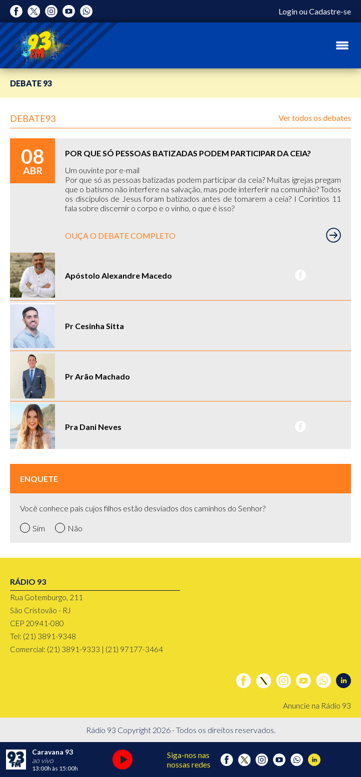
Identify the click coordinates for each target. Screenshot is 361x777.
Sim (32, 528)
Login (288, 11)
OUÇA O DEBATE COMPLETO (203, 235)
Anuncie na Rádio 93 (317, 705)
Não (68, 528)
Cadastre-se (330, 11)
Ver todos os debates (314, 117)
